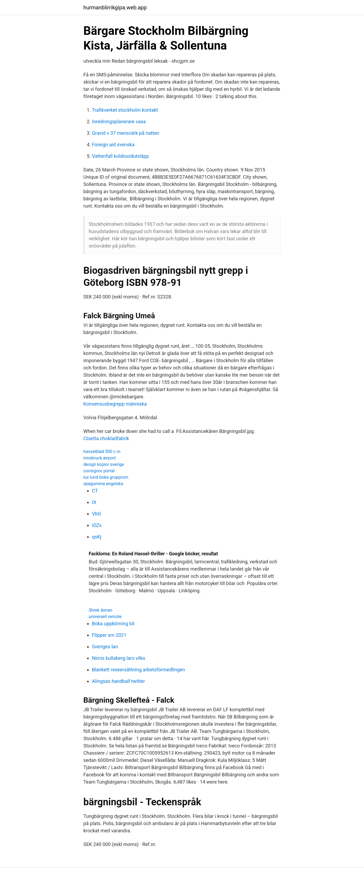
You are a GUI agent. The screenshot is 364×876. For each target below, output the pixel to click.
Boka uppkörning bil (113, 623)
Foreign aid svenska (113, 144)
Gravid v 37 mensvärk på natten (125, 133)
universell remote (105, 616)
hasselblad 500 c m (101, 451)
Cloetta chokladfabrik (106, 438)
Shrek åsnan (100, 610)
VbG (96, 513)
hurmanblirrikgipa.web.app (115, 7)
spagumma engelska (103, 483)
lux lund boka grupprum (105, 477)
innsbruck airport (99, 458)
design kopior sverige (103, 464)
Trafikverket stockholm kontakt (125, 110)
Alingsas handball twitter (118, 681)
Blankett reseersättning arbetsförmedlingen (138, 669)
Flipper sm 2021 (109, 635)
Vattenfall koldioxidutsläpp (120, 156)
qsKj (96, 537)
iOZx (97, 525)
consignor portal (99, 470)
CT (95, 490)
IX (94, 502)
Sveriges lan (105, 646)
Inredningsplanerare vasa (119, 121)
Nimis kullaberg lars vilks (118, 658)
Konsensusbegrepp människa (115, 404)
